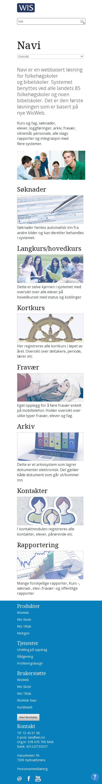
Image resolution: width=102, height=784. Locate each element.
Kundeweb (24, 707)
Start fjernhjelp (28, 717)
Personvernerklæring (32, 769)
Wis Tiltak (24, 626)
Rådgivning (25, 656)
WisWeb (23, 612)
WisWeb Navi (26, 700)
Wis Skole (24, 619)
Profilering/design (30, 663)
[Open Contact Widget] (94, 777)
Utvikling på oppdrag (32, 649)
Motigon (23, 633)
